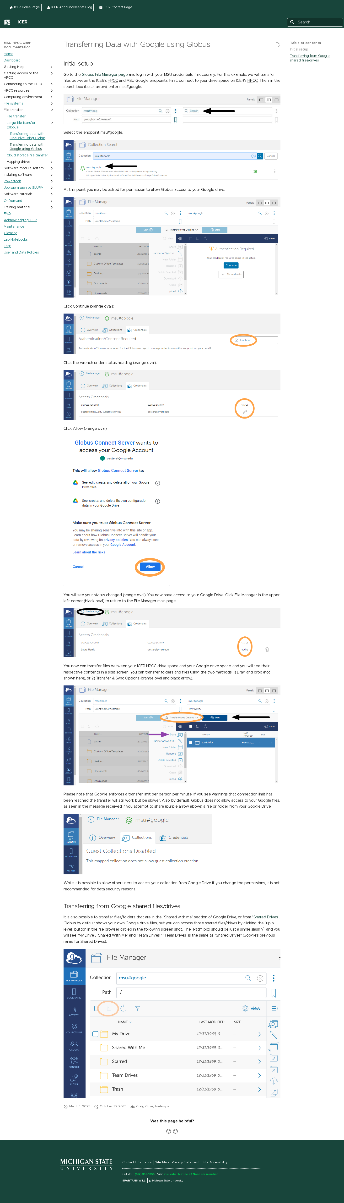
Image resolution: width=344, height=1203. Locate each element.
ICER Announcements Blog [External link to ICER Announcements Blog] (69, 7)
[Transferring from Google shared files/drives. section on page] (315, 58)
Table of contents (305, 43)
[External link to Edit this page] (277, 45)
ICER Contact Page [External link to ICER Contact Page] (115, 7)
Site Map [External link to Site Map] (162, 1162)
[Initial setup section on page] (315, 49)
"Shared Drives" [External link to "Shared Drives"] (265, 917)
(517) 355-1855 (145, 1174)
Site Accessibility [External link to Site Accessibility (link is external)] (215, 1162)
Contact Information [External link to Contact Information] (137, 1162)
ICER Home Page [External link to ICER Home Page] (25, 7)
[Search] (315, 22)
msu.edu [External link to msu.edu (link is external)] (170, 1174)
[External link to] (7, 22)
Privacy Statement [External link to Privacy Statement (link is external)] (185, 1162)
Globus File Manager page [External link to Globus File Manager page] (105, 75)
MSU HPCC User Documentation (17, 45)
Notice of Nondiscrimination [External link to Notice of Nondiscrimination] (198, 1174)
